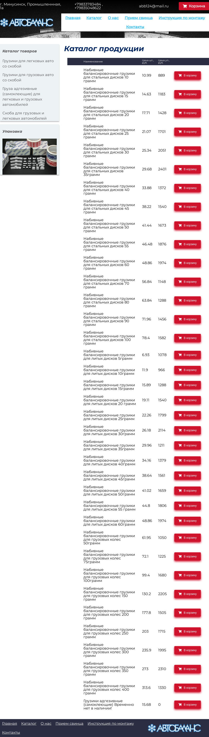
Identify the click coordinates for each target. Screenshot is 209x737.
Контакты (135, 27)
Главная (72, 18)
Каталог (94, 18)
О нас (113, 18)
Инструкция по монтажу (182, 18)
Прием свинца (139, 18)
